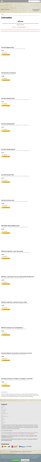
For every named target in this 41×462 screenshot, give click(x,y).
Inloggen (3, 9)
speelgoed (3, 419)
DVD (2, 407)
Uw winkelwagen (36, 9)
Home (2, 14)
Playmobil (3, 422)
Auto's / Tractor (4, 409)
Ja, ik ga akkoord (15, 460)
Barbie (2, 423)
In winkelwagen (6, 54)
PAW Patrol (3, 412)
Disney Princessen (4, 413)
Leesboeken (3, 410)
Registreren (7, 9)
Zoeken (39, 1)
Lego (2, 420)
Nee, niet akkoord (25, 460)
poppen (2, 417)
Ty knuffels (3, 406)
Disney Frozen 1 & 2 (4, 416)
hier (12, 437)
